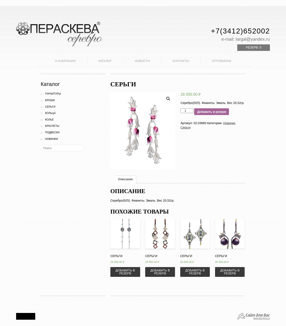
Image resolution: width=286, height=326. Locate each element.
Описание (125, 179)
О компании (65, 61)
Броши (50, 100)
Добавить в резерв (211, 112)
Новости (142, 61)
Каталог (105, 61)
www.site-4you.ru (261, 318)
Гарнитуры (53, 93)
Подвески (52, 132)
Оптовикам (221, 61)
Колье (49, 119)
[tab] (125, 179)
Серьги (50, 106)
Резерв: (253, 47)
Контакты (181, 61)
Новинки (51, 138)
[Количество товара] (186, 110)
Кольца (50, 113)
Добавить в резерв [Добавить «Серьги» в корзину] (125, 272)
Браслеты (52, 125)
